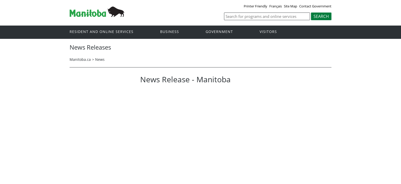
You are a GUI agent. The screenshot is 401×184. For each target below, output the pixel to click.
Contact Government (315, 6)
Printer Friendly (255, 6)
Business (169, 31)
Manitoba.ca (80, 59)
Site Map (290, 6)
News (100, 59)
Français (275, 6)
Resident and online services (101, 31)
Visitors (268, 31)
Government (219, 31)
